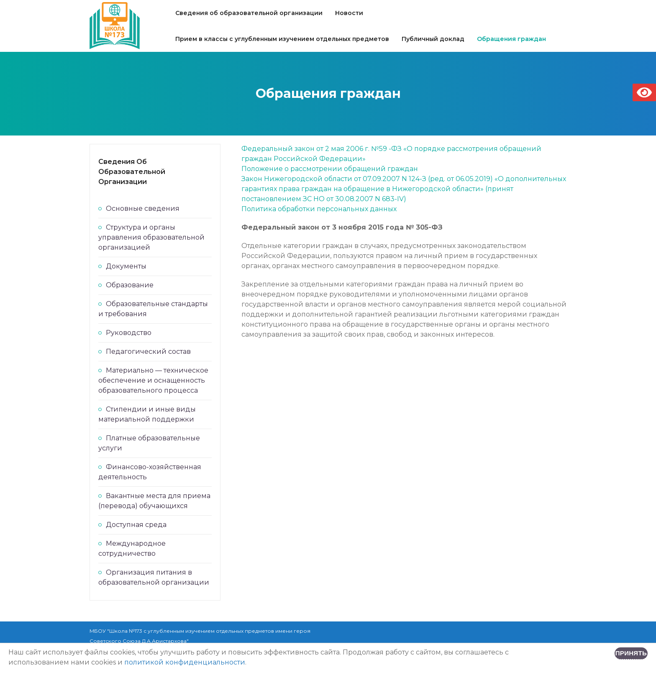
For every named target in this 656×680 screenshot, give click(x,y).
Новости (349, 13)
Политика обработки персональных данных (319, 209)
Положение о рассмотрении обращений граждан (329, 169)
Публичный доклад (433, 39)
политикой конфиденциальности (184, 662)
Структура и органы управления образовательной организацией (151, 237)
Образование (130, 285)
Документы (126, 266)
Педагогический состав (148, 351)
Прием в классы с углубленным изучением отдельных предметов (282, 39)
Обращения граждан (511, 39)
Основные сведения (142, 208)
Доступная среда (136, 525)
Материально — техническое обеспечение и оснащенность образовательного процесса (153, 380)
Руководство (128, 333)
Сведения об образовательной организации (249, 13)
